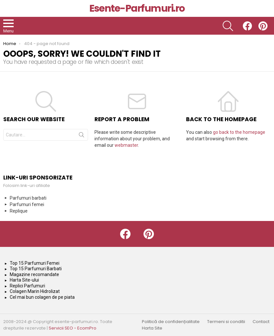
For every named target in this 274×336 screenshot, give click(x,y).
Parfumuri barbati (28, 198)
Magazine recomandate (34, 274)
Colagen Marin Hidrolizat (35, 291)
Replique (19, 211)
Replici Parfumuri (27, 285)
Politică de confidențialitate (171, 321)
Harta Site (152, 328)
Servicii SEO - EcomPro (72, 328)
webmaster (126, 145)
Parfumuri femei (27, 204)
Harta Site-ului (24, 280)
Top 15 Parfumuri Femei (34, 263)
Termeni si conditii (226, 321)
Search (81, 136)
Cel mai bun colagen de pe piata (42, 297)
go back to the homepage (239, 132)
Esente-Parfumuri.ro (137, 8)
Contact (261, 321)
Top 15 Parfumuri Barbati (36, 268)
